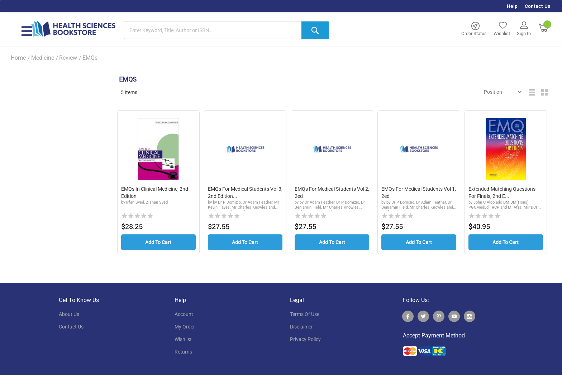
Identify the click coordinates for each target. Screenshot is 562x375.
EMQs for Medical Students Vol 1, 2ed (418, 192)
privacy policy (305, 339)
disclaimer (301, 327)
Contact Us (538, 6)
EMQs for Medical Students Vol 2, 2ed (332, 192)
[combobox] (226, 30)
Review (68, 57)
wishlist (183, 339)
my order (185, 327)
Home (18, 57)
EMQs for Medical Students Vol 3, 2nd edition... (245, 192)
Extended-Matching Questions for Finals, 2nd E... (501, 192)
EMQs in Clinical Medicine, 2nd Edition (154, 192)
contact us (71, 327)
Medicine (42, 57)
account (184, 314)
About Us (69, 314)
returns (183, 352)
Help (512, 6)
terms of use (304, 314)
